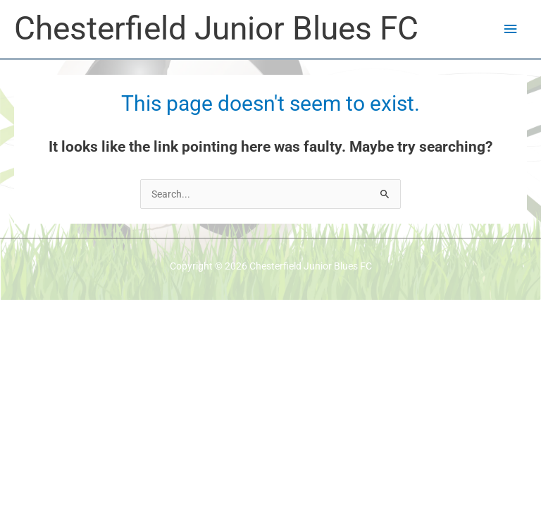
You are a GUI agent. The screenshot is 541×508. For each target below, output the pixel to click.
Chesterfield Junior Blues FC (216, 28)
